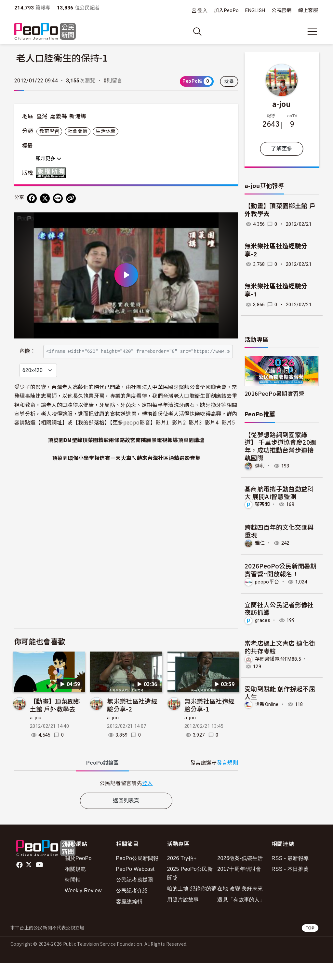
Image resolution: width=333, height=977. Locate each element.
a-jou (36, 732)
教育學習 (49, 131)
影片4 (212, 436)
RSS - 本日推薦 (290, 883)
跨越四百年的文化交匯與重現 (279, 531)
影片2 (179, 436)
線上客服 (308, 10)
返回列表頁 (126, 815)
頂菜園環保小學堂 (73, 472)
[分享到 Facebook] (32, 198)
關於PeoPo (78, 872)
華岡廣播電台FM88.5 (278, 659)
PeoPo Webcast (135, 883)
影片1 (162, 436)
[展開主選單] (312, 31)
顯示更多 (48, 159)
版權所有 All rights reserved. (52, 172)
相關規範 (75, 883)
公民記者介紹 (132, 905)
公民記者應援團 (134, 894)
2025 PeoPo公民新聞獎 (190, 887)
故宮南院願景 (141, 454)
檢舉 (229, 81)
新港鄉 (77, 116)
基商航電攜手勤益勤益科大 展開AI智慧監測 (279, 492)
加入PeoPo (226, 10)
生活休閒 (105, 131)
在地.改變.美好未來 (240, 903)
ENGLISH (255, 10)
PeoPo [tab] (102, 777)
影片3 (195, 436)
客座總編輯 (129, 915)
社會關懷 (77, 131)
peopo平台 (267, 582)
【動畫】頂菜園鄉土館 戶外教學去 (55, 719)
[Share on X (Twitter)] (45, 198)
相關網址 (51, 436)
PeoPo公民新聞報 (137, 872)
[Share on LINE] (58, 198)
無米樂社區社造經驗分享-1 (209, 719)
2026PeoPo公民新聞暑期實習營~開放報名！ (281, 569)
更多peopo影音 (131, 436)
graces (262, 620)
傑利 (260, 466)
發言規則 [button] (227, 777)
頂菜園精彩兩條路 (103, 454)
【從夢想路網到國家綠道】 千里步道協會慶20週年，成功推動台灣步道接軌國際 (280, 446)
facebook (20, 879)
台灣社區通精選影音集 (173, 472)
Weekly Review (83, 905)
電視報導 (167, 454)
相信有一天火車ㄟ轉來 (120, 472)
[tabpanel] (126, 797)
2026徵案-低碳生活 (240, 872)
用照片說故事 (183, 913)
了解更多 (281, 149)
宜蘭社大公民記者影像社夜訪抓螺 (279, 608)
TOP (310, 942)
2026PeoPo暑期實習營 (274, 393)
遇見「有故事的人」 (241, 913)
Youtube (40, 879)
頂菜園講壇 (191, 454)
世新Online (267, 704)
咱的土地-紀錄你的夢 (192, 903)
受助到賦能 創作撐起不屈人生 (280, 692)
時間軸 (73, 894)
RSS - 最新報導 (290, 872)
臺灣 (42, 116)
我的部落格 (91, 436)
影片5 (228, 436)
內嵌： (27, 348)
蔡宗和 (262, 504)
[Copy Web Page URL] (71, 198)
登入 (202, 10)
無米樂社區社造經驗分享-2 (132, 719)
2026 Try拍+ (182, 872)
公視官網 (281, 10)
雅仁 (260, 543)
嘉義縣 (58, 116)
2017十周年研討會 (239, 883)
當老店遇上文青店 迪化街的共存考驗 (280, 647)
